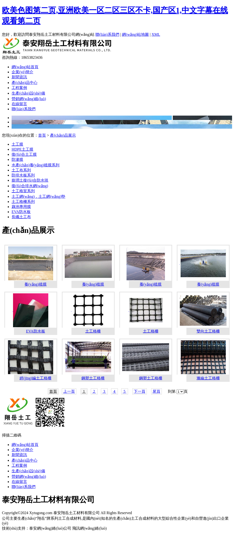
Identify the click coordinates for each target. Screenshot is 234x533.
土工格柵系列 (23, 202)
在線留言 (19, 104)
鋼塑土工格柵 (93, 378)
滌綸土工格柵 (208, 378)
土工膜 (17, 144)
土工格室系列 (23, 191)
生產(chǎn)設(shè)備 (28, 93)
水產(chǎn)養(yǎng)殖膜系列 (35, 165)
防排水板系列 (23, 175)
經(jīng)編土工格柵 (35, 378)
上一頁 (69, 391)
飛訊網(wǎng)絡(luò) (89, 528)
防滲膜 (17, 159)
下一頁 (139, 391)
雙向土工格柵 (208, 331)
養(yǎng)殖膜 (35, 284)
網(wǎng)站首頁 (25, 67)
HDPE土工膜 (22, 149)
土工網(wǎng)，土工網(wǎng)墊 (38, 196)
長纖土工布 (21, 217)
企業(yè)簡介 (22, 72)
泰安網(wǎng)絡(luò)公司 (50, 528)
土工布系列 (21, 170)
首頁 (42, 135)
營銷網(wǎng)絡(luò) (29, 99)
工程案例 (19, 88)
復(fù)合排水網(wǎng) (30, 186)
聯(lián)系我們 (107, 34)
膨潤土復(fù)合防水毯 (30, 180)
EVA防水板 (21, 212)
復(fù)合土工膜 (24, 154)
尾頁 (156, 391)
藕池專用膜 (21, 207)
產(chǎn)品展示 (63, 135)
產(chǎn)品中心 (24, 83)
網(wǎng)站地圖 (135, 34)
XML (156, 34)
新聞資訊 (19, 77)
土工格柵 (93, 331)
